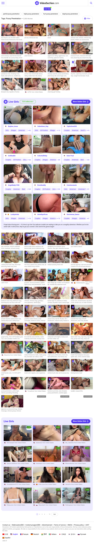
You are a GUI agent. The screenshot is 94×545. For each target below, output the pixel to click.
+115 (58, 130)
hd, (2, 38)
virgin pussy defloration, (55, 355)
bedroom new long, (7, 301)
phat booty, (51, 76)
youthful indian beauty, (31, 319)
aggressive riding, (53, 56)
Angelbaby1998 (13, 185)
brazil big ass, (78, 58)
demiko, (37, 337)
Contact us (6, 525)
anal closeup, (5, 56)
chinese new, (75, 38)
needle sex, (17, 76)
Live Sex (47, 9)
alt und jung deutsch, (84, 266)
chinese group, (11, 411)
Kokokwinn (39, 463)
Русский (82, 534)
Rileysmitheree (69, 463)
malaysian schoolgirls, (54, 337)
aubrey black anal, (6, 320)
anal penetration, (36, 284)
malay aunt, (64, 337)
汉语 (5, 534)
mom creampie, (6, 248)
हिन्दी (44, 534)
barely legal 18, (52, 301)
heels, (3, 76)
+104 (29, 189)
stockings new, (15, 74)
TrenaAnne (31, 391)
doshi (49, 38)
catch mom (4, 282)
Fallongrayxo (69, 505)
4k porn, (5, 38)
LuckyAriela (15, 214)
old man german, (76, 264)
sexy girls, (56, 248)
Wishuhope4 (10, 442)
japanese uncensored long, (9, 409)
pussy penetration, (63, 74)
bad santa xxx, (9, 76)
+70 (88, 130)
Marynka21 (42, 505)
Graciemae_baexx (73, 214)
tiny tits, (73, 74)
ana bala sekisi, (15, 38)
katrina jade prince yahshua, (32, 246)
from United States (37, 92)
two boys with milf (14, 302)
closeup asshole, (53, 74)
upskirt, (42, 282)
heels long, (10, 266)
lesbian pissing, (52, 264)
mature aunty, (59, 320)
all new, (26, 38)
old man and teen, (86, 264)
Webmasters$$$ (18, 525)
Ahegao (13, 130)
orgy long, (84, 337)
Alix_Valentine (69, 442)
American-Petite (83, 189)
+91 (88, 218)
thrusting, (15, 393)
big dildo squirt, (57, 302)
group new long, (79, 338)
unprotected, (13, 56)
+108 (29, 160)
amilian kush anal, (53, 373)
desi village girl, (52, 282)
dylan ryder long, (76, 337)
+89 (59, 160)
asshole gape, (63, 393)
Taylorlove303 (72, 126)
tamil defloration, (53, 357)
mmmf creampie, (15, 246)
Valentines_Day (42, 126)
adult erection (28, 56)
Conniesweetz (72, 185)
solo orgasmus (40, 373)
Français (24, 534)
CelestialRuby (42, 156)
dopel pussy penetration (70, 14)
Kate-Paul (70, 156)
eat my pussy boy (64, 373)
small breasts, (82, 301)
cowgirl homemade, (80, 76)
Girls (7, 130)
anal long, (81, 320)
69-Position (44, 130)
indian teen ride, (33, 76)
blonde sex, (7, 58)
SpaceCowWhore (12, 463)
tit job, (87, 76)
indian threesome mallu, (31, 355)
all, (9, 38)
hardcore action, (36, 320)
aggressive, (61, 56)
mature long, (31, 266)
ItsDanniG (39, 442)
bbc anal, (57, 76)
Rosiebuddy (41, 185)
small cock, (74, 301)
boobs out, (78, 302)
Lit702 (29, 92)
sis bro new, (28, 74)
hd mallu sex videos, (33, 357)
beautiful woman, (64, 248)
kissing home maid (76, 373)
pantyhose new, (6, 74)
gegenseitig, (5, 337)
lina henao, (61, 357)
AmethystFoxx (42, 214)
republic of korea (14, 92)
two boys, (27, 264)
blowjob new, (5, 92)
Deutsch (35, 534)
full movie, (19, 39)
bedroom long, (17, 301)
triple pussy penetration (31, 14)
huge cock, (63, 76)
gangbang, (51, 246)
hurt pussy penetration (50, 14)
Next (58, 515)
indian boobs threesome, (8, 39)
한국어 (71, 534)
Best (82, 160)
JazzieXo (68, 484)
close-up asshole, (35, 282)
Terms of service (60, 525)
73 (51, 515)
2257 (87, 525)
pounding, (9, 393)
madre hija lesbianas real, (78, 355)
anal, (60, 391)
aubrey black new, (16, 319)
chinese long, (34, 301)
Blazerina (7, 355)
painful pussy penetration (11, 14)
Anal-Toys (84, 130)
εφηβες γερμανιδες (77, 391)
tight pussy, (28, 284)
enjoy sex (86, 338)
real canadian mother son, (12, 338)
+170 (58, 218)
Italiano (52, 534)
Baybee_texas (13, 126)
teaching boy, (5, 302)
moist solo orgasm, (30, 373)
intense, (3, 393)
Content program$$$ (32, 525)
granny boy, (34, 264)
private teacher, (6, 319)
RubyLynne (10, 505)
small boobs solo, (6, 373)
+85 (88, 160)
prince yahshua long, (38, 248)
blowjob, (59, 246)
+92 (29, 130)
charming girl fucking (54, 92)
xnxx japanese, (29, 302)
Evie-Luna (42, 484)
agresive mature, (59, 58)
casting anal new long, (8, 264)
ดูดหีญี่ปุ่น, (40, 301)
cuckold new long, (76, 319)
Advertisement (47, 525)
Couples (67, 130)
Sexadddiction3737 (12, 484)
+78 (29, 218)
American (21, 130)
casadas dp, (53, 284)
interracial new (33, 38)
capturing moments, (82, 74)
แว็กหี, (80, 357)
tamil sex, (65, 355)
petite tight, (15, 391)
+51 (88, 189)
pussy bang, (15, 58)
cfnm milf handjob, (14, 337)
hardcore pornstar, (53, 391)
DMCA (70, 525)
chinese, (81, 38)
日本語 (62, 534)
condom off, (74, 266)
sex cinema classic (76, 246)
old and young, (15, 248)
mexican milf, (84, 56)
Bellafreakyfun (80, 282)
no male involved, (87, 302)
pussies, (27, 282)
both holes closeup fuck (37, 338)
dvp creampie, (5, 246)
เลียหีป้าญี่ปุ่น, (37, 302)
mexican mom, (75, 56)
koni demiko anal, (29, 337)
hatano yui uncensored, (82, 39)
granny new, (41, 264)
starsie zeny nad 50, (54, 319)
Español (6, 538)
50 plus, (62, 319)
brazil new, (85, 58)
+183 (58, 189)
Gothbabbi (11, 156)
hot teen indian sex (53, 338)
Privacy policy (79, 525)
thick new (60, 264)
